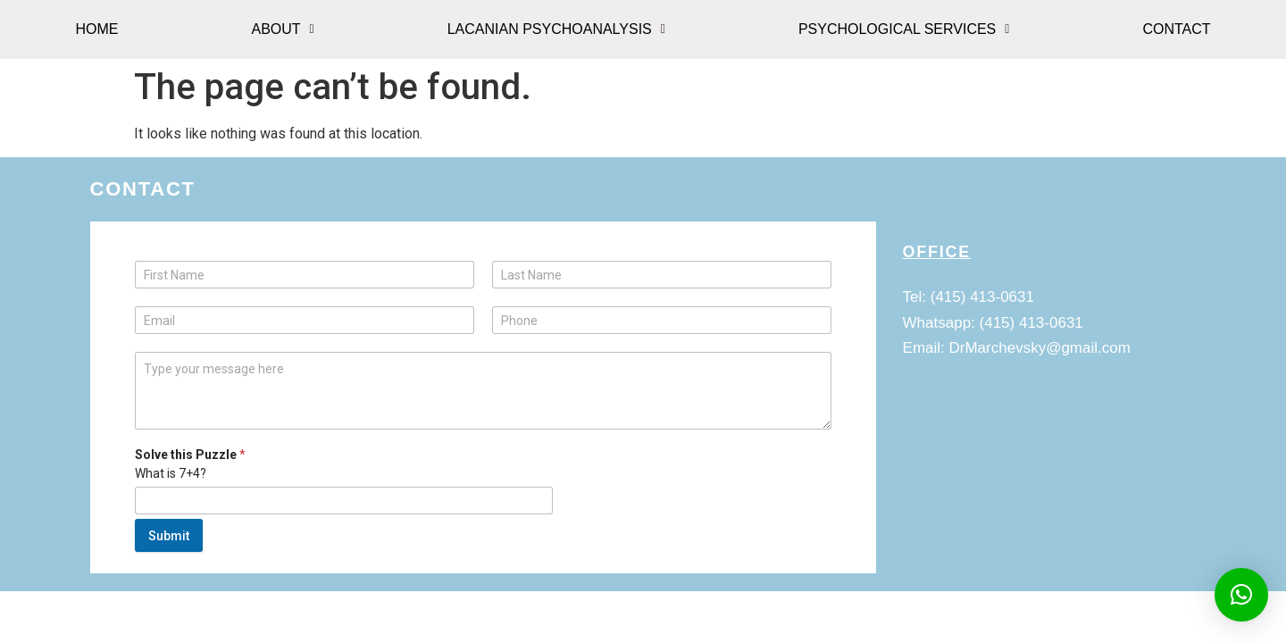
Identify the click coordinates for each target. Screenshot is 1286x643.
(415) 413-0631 (982, 296)
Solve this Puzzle (190, 454)
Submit (168, 536)
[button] (282, 29)
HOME (96, 29)
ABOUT (282, 29)
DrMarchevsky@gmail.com (1040, 347)
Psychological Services (904, 29)
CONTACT (1176, 29)
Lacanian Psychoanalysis (556, 29)
